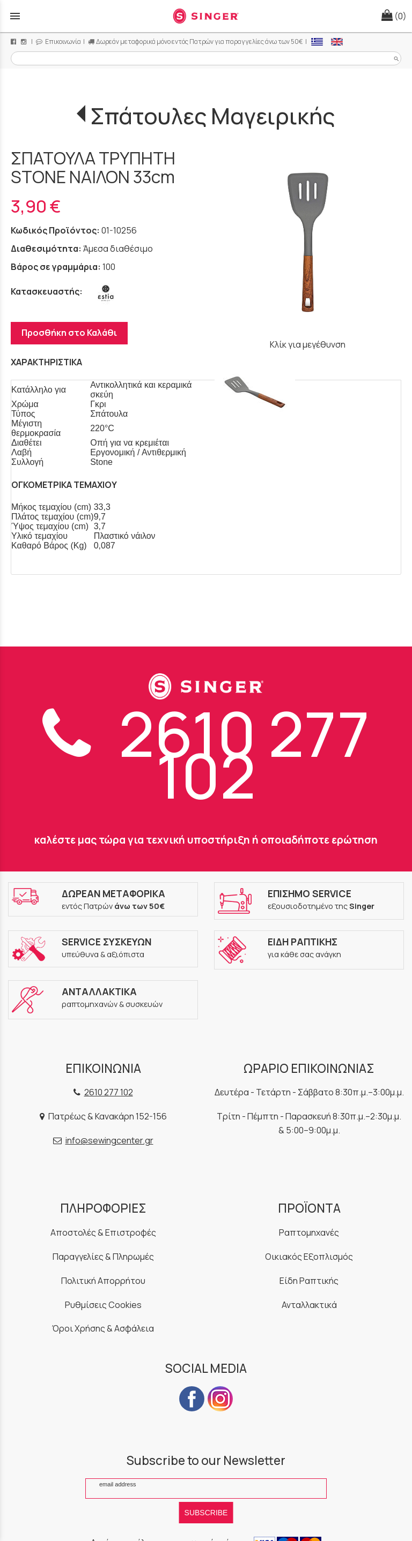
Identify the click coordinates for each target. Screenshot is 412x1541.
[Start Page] (206, 16)
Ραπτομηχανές (309, 1232)
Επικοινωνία (58, 41)
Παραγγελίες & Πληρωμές (103, 1256)
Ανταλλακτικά (309, 1305)
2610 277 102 (206, 754)
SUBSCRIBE (206, 1512)
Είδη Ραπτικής (309, 1281)
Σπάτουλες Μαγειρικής (212, 116)
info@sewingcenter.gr (109, 1140)
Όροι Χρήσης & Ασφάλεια (103, 1328)
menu (15, 16)
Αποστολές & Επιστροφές (103, 1232)
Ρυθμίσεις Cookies (103, 1305)
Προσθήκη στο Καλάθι (69, 333)
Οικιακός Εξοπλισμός (309, 1256)
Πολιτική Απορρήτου (103, 1281)
